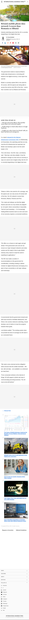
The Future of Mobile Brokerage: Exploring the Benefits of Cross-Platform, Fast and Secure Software (15, 434)
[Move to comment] (18, 43)
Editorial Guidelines (21, 530)
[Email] (16, 43)
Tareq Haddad (11, 37)
